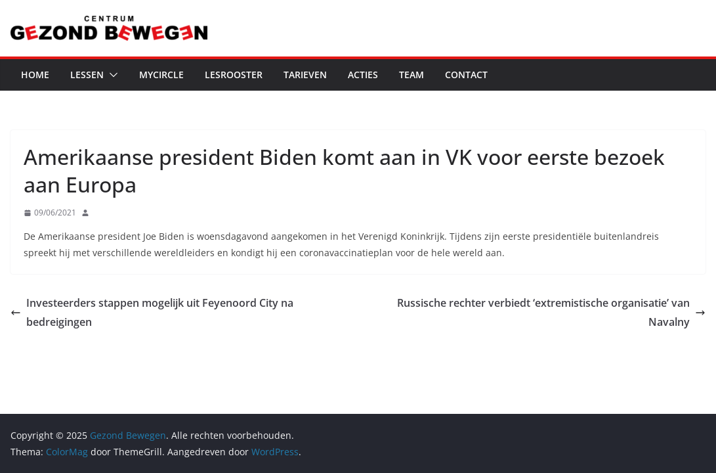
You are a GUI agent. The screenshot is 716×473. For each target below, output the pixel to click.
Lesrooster (234, 74)
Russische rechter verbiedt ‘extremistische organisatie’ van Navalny (551, 312)
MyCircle (161, 74)
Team (411, 74)
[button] (111, 75)
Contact (466, 74)
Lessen (87, 74)
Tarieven (305, 74)
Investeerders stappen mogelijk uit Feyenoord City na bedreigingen (152, 312)
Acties (363, 74)
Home (35, 74)
